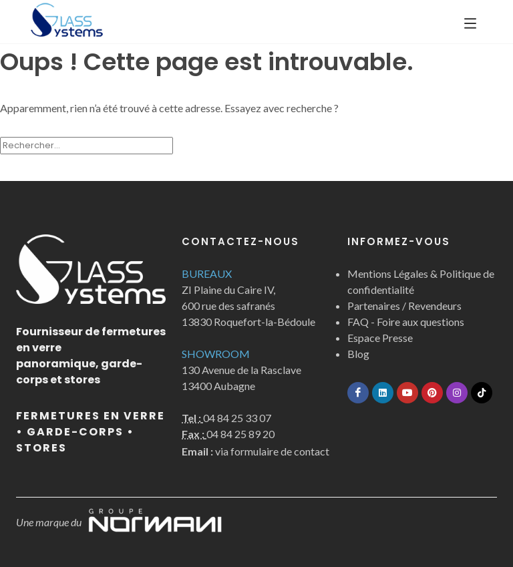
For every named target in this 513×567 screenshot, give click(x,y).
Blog (358, 353)
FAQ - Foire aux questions (405, 321)
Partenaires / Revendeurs (404, 305)
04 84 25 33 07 (237, 417)
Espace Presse (380, 337)
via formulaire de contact (255, 451)
